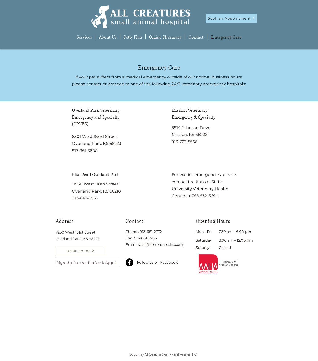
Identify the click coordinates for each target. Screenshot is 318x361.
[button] (84, 36)
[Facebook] (129, 262)
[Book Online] (80, 250)
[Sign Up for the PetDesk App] (87, 262)
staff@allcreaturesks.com (160, 244)
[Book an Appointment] (231, 18)
